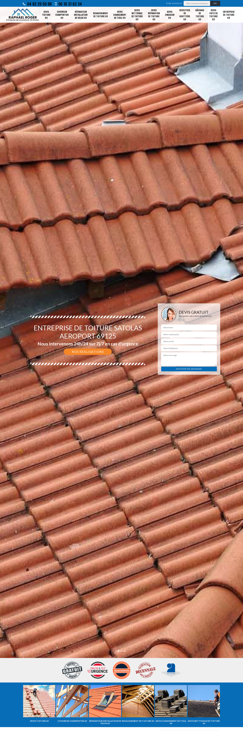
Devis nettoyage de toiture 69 (137, 14)
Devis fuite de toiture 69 (213, 14)
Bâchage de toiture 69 (199, 14)
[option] (121, 365)
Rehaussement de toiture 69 (100, 14)
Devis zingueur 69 (169, 14)
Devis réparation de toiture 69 (154, 14)
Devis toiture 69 (46, 14)
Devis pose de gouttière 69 (184, 14)
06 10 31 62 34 (68, 4)
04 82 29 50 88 (37, 4)
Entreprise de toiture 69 (229, 14)
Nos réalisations (88, 352)
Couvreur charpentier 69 (62, 14)
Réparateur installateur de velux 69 (81, 14)
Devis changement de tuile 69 (119, 14)
